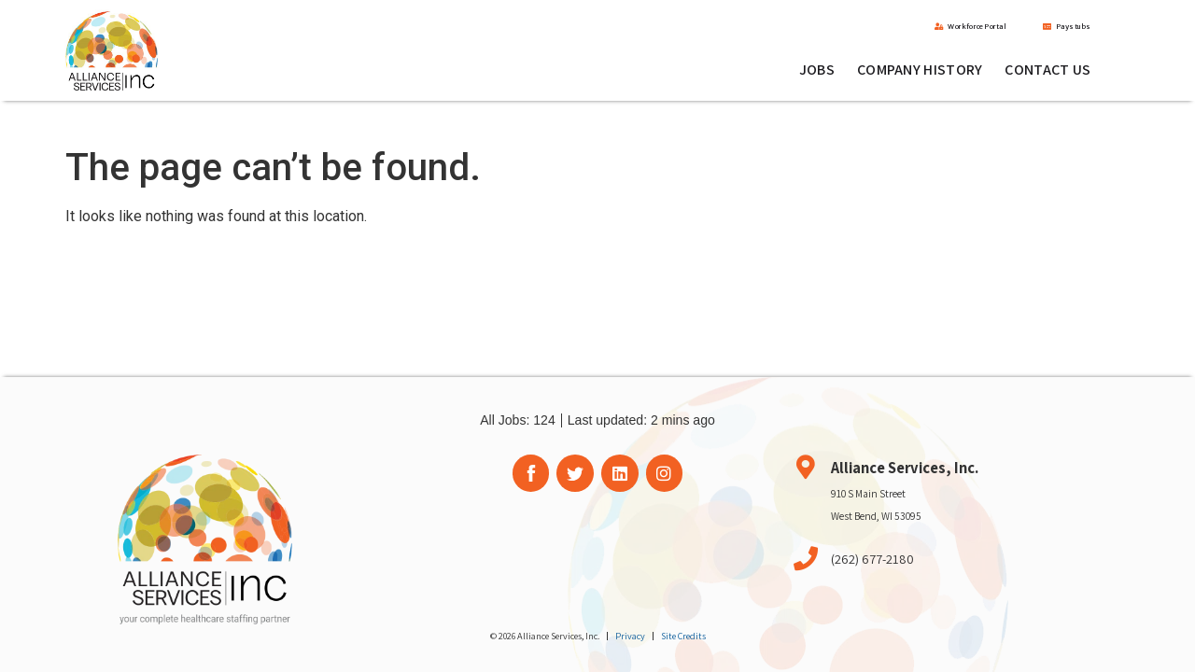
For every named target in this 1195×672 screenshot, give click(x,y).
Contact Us (1047, 70)
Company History (920, 70)
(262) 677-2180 (872, 559)
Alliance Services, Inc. (904, 467)
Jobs (817, 70)
